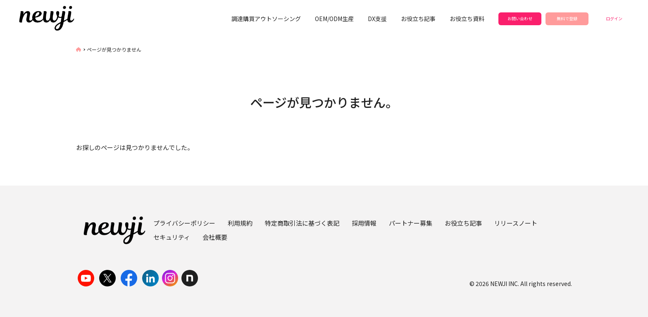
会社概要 (214, 237)
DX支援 (377, 18)
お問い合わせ (519, 18)
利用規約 (240, 223)
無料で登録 (567, 18)
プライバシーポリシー (184, 223)
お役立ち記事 (418, 18)
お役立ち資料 (467, 18)
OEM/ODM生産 (334, 18)
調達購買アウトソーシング (266, 18)
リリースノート (515, 223)
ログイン (614, 18)
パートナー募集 (410, 223)
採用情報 (364, 223)
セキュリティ (171, 237)
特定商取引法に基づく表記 (302, 223)
